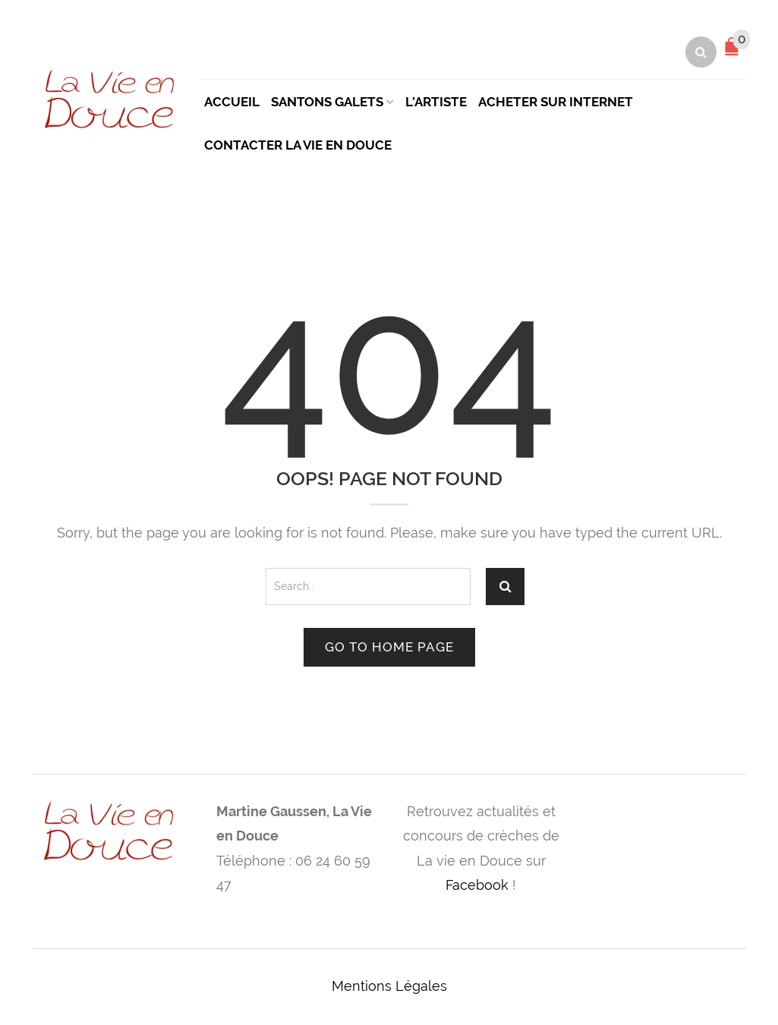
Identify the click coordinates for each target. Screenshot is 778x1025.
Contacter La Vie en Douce (298, 145)
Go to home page (389, 646)
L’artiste (436, 101)
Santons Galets (327, 101)
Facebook (477, 885)
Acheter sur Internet (555, 101)
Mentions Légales (389, 986)
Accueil (232, 101)
